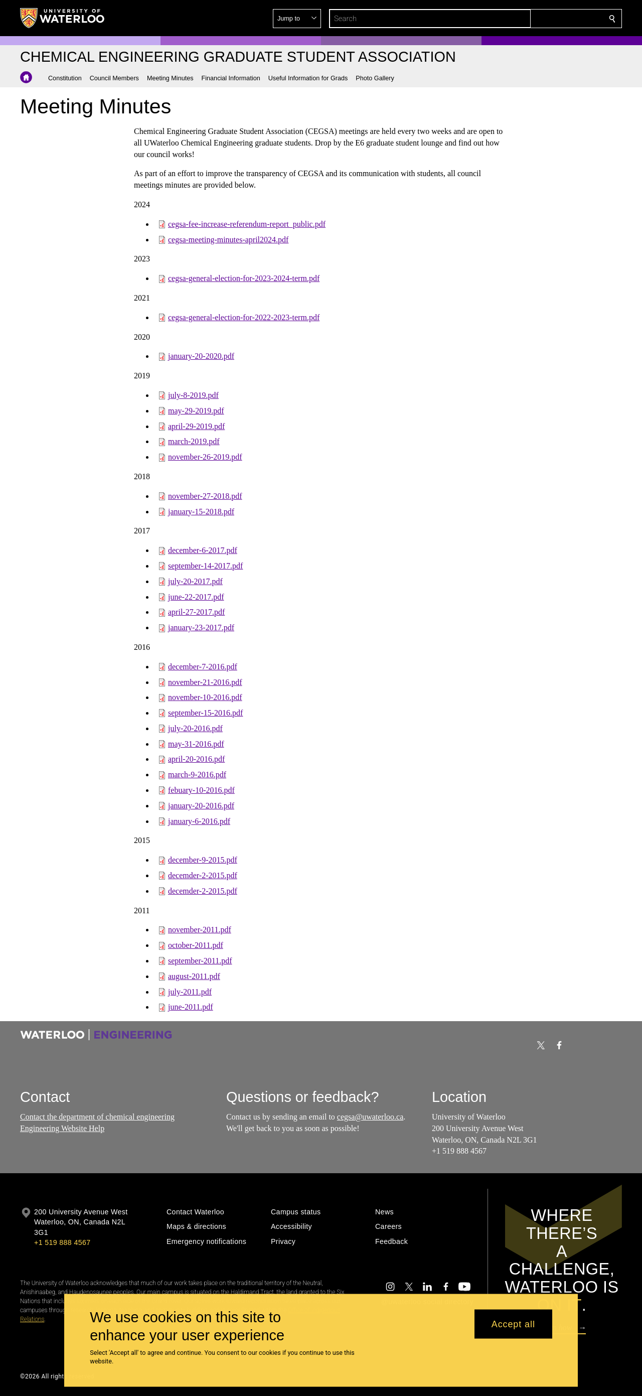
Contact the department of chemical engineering (97, 1116)
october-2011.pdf (195, 945)
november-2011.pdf (199, 929)
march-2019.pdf (194, 441)
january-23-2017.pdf (201, 627)
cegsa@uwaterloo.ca (370, 1116)
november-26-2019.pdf (205, 457)
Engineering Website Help (62, 1128)
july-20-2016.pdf (195, 728)
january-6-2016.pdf (199, 821)
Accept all (513, 1324)
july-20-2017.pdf (195, 581)
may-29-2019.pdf (196, 410)
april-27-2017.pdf (196, 612)
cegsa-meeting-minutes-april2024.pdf (228, 239)
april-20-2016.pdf (196, 759)
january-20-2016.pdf (201, 805)
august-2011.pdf (194, 976)
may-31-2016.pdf (196, 744)
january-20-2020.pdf (201, 356)
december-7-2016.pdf (202, 666)
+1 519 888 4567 (62, 1242)
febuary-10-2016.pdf (201, 790)
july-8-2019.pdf (193, 395)
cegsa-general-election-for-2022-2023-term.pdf (243, 317)
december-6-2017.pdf (202, 550)
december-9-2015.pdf (202, 860)
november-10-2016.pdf (205, 697)
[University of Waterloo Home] (62, 18)
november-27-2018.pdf (205, 496)
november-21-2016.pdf (205, 681)
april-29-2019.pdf (196, 426)
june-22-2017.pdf (196, 596)
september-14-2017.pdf (205, 566)
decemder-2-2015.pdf (202, 875)
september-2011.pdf (200, 960)
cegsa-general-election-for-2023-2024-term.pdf (243, 278)
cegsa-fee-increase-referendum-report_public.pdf (247, 224)
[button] (539, 19)
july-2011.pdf (190, 992)
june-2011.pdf (190, 1007)
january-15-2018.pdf (201, 511)
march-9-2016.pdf (197, 774)
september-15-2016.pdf (205, 713)
